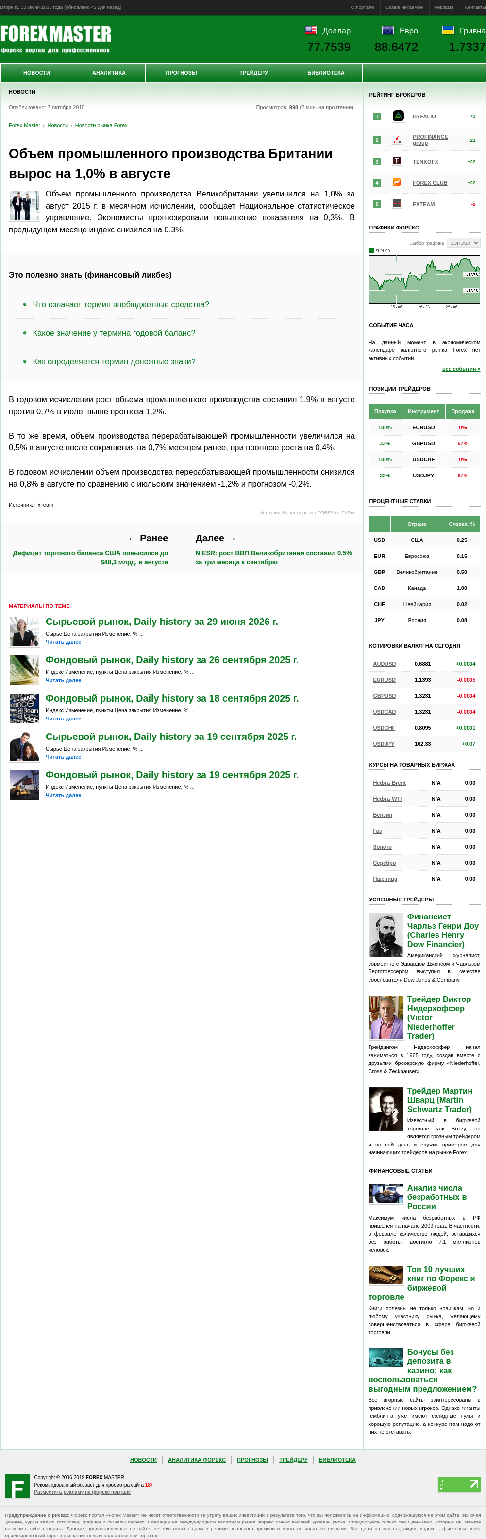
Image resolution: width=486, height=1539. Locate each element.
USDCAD (384, 712)
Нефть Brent (389, 783)
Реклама (444, 7)
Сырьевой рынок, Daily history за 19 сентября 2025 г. (171, 736)
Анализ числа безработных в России (437, 1197)
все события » (461, 369)
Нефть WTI (387, 799)
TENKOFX (425, 161)
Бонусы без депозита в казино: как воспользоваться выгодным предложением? (423, 1370)
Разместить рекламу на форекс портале (82, 1492)
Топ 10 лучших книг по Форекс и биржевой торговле (422, 1283)
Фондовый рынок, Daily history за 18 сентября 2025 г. (172, 698)
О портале (362, 7)
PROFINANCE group (430, 140)
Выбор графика (426, 243)
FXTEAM (424, 204)
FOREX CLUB (430, 183)
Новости (36, 73)
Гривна (473, 30)
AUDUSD (384, 664)
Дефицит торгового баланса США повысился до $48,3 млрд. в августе (90, 549)
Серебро (384, 863)
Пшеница (385, 879)
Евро (409, 30)
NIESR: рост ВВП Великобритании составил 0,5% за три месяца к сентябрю (274, 549)
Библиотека (325, 73)
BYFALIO (424, 116)
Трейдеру (253, 73)
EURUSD (384, 680)
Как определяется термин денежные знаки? (114, 361)
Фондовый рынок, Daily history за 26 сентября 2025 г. (172, 660)
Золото (382, 847)
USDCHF (384, 728)
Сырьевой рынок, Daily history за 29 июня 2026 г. (162, 621)
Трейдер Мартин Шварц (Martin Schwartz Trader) (439, 1099)
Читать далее (63, 642)
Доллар (336, 30)
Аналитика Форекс (197, 1460)
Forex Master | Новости (55, 39)
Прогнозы (181, 73)
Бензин (383, 815)
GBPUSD (384, 696)
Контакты (475, 7)
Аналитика (109, 73)
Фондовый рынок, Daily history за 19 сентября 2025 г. (172, 775)
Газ (377, 831)
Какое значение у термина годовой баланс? (114, 332)
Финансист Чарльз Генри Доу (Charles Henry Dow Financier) (443, 930)
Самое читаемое (404, 7)
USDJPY (384, 744)
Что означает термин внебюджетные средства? (121, 304)
